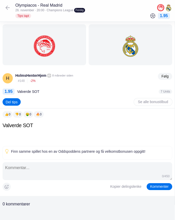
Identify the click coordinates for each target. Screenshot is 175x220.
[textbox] (87, 133)
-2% (33, 81)
